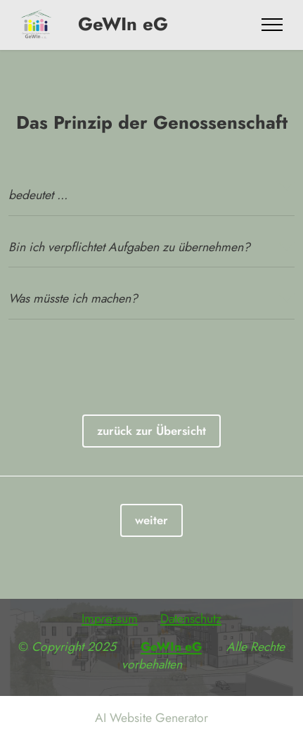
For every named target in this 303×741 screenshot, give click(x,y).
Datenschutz (190, 618)
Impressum (110, 618)
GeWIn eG (114, 24)
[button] (151, 186)
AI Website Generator (151, 718)
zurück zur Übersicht (151, 430)
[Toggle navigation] (272, 25)
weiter (151, 520)
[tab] (151, 186)
